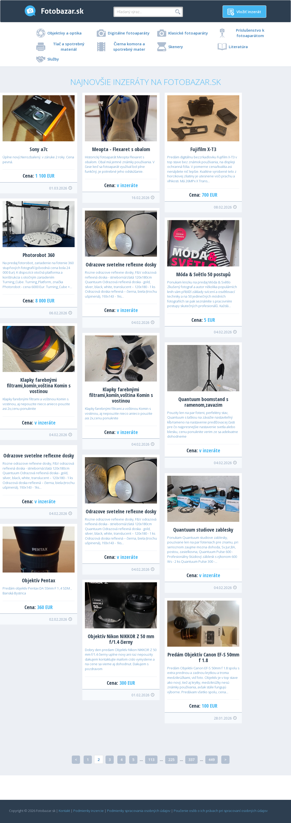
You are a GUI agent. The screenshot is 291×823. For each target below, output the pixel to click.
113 (151, 759)
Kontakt (64, 810)
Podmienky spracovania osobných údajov (138, 810)
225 (171, 759)
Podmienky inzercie (88, 810)
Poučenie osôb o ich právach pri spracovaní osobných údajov (221, 810)
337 (191, 759)
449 (211, 759)
